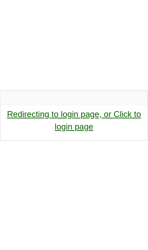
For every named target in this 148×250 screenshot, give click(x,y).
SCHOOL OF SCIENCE (70, 45)
